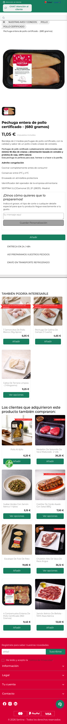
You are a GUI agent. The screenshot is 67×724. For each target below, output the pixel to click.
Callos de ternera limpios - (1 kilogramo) (16, 384)
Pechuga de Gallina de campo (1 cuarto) (46, 331)
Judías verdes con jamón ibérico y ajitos (16, 505)
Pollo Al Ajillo (17, 449)
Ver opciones (16, 394)
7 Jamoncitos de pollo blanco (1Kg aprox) (14, 331)
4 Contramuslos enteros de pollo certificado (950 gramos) (16, 615)
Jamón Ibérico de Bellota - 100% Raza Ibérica (50, 614)
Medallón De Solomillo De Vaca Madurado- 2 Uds (49, 450)
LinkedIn (15, 704)
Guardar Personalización (33, 222)
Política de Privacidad (40, 660)
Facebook (4, 704)
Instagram (10, 704)
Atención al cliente (13, 2)
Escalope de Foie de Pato (16, 559)
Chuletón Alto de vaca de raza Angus (49, 560)
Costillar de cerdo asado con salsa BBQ (49, 505)
